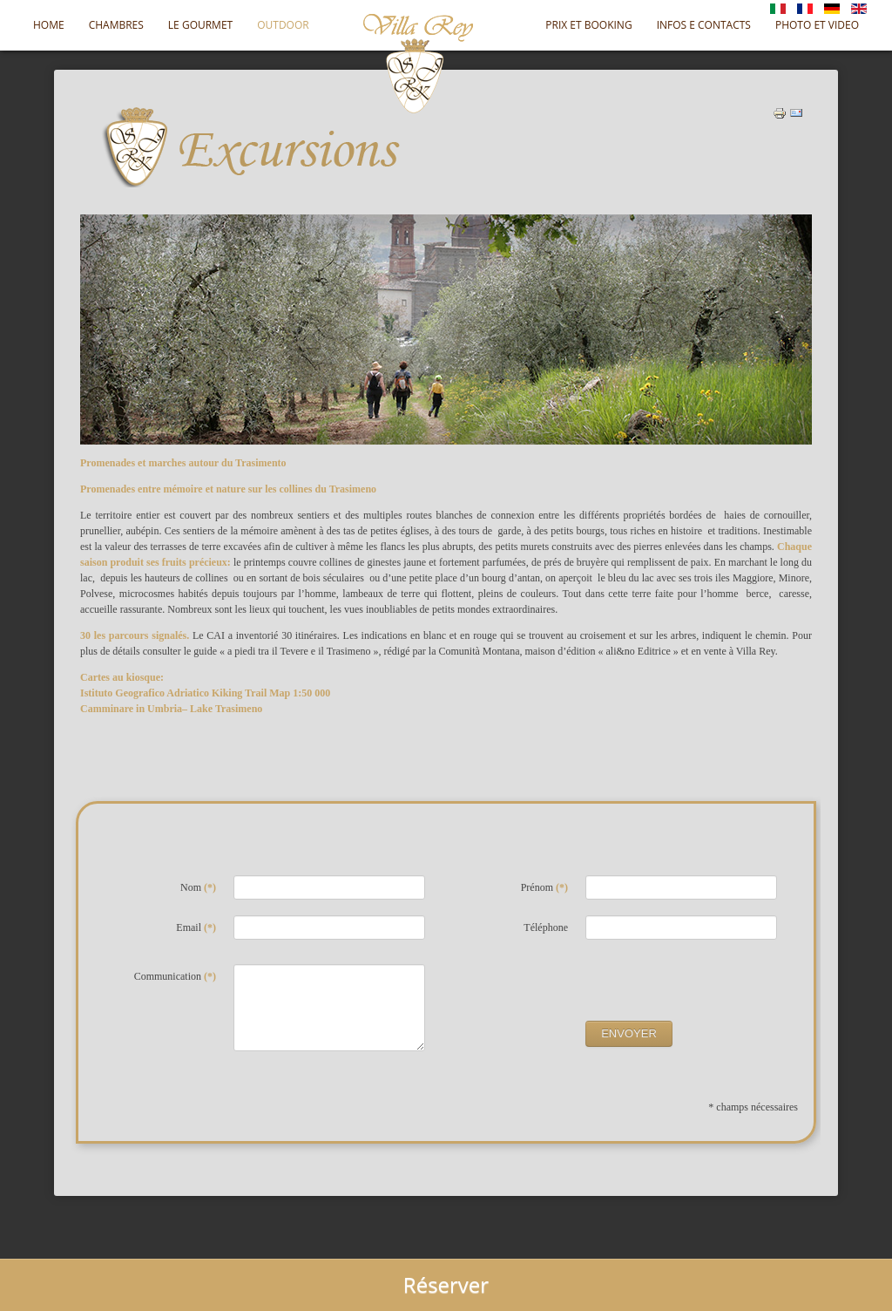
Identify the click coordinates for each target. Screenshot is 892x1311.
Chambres (116, 24)
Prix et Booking (588, 24)
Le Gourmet (200, 24)
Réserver (446, 1284)
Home (48, 24)
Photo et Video (817, 24)
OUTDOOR (282, 24)
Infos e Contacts (704, 24)
